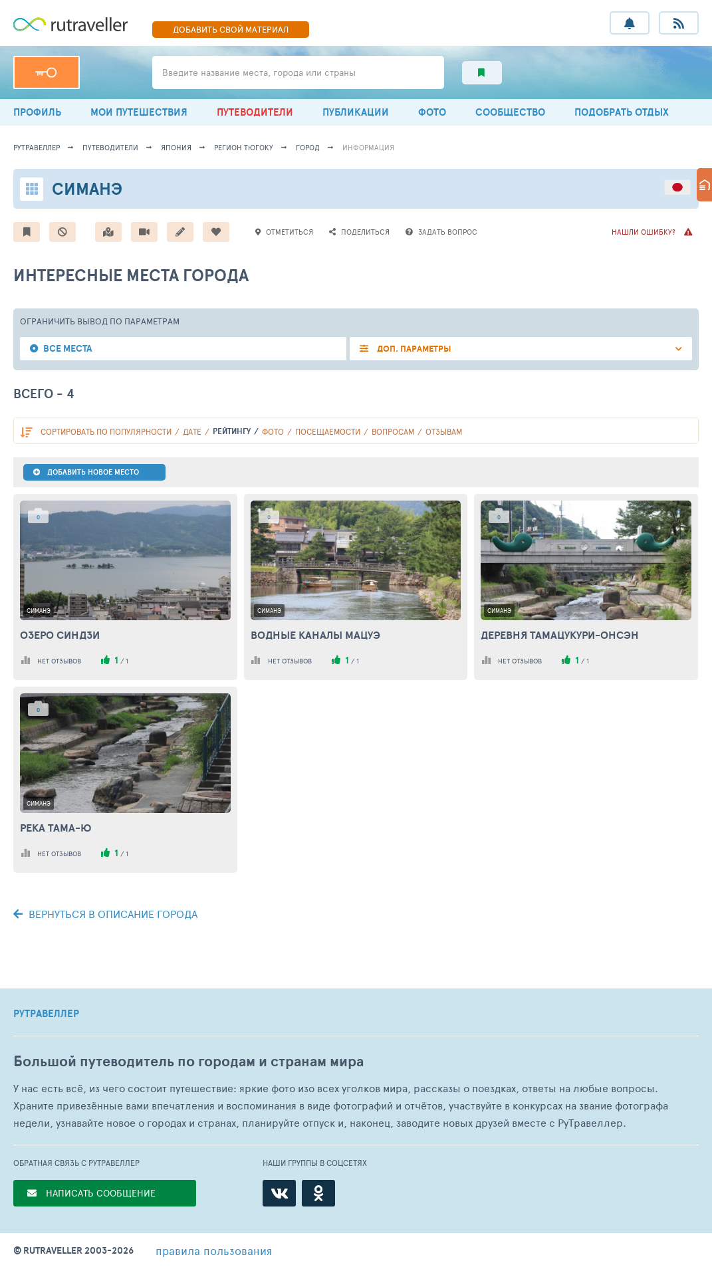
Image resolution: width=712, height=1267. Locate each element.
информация (368, 147)
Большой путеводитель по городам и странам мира (188, 1061)
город (308, 147)
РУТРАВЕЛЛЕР (46, 1013)
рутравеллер (36, 147)
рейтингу (232, 431)
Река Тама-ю (56, 828)
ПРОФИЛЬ (37, 112)
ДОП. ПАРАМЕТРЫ (413, 348)
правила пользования (214, 1250)
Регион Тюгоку (243, 147)
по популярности (106, 431)
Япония (176, 147)
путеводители (110, 147)
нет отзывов (59, 660)
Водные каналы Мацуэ (315, 635)
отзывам (443, 431)
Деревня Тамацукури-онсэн (560, 635)
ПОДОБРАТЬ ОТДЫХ (621, 112)
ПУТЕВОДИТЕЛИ (255, 112)
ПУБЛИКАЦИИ (355, 112)
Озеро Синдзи (60, 635)
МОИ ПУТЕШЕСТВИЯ (138, 112)
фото (273, 431)
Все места (67, 348)
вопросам (393, 431)
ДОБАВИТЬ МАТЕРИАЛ (231, 29)
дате (192, 431)
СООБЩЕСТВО (510, 112)
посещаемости (327, 431)
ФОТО (432, 112)
